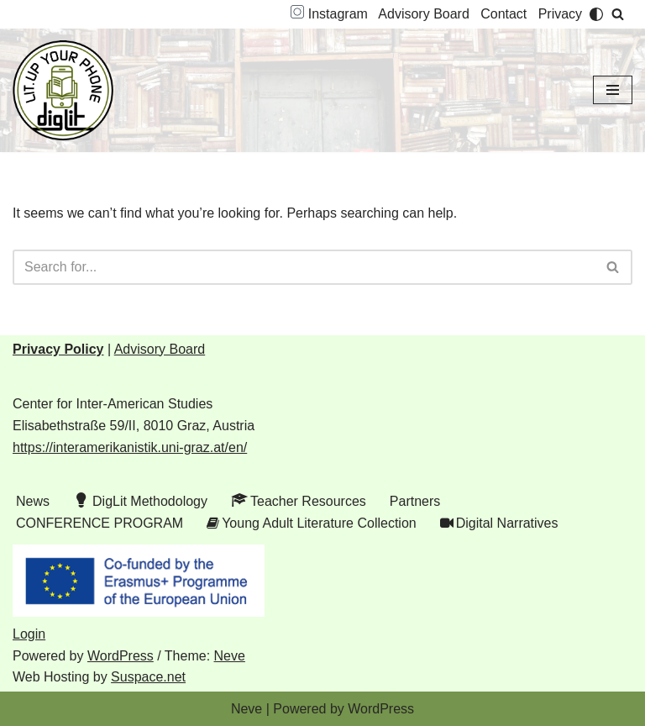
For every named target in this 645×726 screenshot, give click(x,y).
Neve (229, 656)
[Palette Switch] (596, 14)
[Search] (617, 14)
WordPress (120, 656)
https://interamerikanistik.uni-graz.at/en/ (130, 447)
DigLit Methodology (140, 500)
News (33, 501)
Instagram (329, 14)
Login (29, 634)
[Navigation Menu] (612, 90)
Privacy (560, 14)
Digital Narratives (499, 523)
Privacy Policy (58, 349)
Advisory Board (423, 14)
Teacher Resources (298, 500)
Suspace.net (148, 677)
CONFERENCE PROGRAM (99, 523)
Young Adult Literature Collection (312, 523)
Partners (415, 501)
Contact (503, 14)
